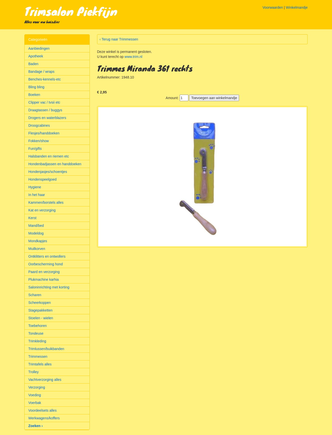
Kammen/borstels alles (46, 202)
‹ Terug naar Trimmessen (119, 39)
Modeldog (36, 233)
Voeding (34, 395)
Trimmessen (37, 356)
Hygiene (34, 187)
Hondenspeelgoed (42, 179)
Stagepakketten (40, 310)
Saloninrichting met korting (48, 287)
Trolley (33, 372)
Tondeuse (35, 333)
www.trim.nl (133, 57)
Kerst (32, 218)
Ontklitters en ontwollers (46, 256)
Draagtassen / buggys (45, 110)
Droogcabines (39, 125)
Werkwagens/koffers (44, 418)
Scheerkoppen (39, 303)
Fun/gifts (35, 149)
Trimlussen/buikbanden (46, 349)
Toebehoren (37, 326)
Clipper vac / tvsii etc (44, 102)
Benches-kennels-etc (44, 79)
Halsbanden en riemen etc (48, 156)
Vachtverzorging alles (44, 380)
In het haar (36, 195)
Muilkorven (36, 249)
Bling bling (36, 87)
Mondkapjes (37, 241)
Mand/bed (36, 226)
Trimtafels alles (40, 364)
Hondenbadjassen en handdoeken (54, 164)
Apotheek (35, 56)
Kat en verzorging (42, 210)
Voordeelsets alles (42, 410)
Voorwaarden (272, 7)
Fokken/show (38, 141)
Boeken (34, 95)
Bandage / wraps (41, 72)
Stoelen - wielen (40, 318)
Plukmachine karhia (43, 279)
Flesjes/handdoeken (43, 133)
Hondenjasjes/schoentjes (47, 172)
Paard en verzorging (44, 272)
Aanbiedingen (39, 48)
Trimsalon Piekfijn (70, 10)
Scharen (34, 295)
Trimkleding (37, 341)
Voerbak (34, 403)
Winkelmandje (297, 7)
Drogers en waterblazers (47, 118)
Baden (33, 64)
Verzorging (36, 387)
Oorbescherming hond (45, 264)
